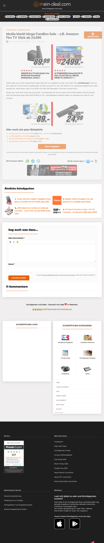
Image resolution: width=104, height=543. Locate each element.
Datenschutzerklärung (12, 496)
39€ (40, 133)
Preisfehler (58, 506)
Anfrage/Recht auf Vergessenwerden (18, 505)
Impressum (58, 442)
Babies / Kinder (61, 396)
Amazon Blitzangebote (63, 455)
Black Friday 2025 (61, 464)
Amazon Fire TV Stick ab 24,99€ (21, 133)
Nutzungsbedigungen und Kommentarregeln (58, 275)
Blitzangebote (61, 400)
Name (11, 264)
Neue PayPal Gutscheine (63, 473)
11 (34, 41)
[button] (10, 242)
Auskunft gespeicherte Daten (15, 509)
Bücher (58, 409)
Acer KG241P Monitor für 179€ (20, 141)
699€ (37, 136)
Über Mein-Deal (60, 446)
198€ (39, 141)
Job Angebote (82, 511)
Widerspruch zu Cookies (13, 500)
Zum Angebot (52, 146)
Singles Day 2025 (61, 468)
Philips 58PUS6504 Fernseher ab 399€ (24, 139)
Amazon (47, 133)
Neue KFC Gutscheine (62, 477)
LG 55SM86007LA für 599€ (19, 136)
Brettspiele (60, 404)
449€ (46, 139)
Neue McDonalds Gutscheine (65, 481)
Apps (58, 391)
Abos (58, 382)
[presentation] (10, 242)
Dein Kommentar (16, 238)
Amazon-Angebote (62, 387)
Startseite (11, 30)
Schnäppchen (23, 30)
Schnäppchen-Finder (62, 451)
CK (8, 41)
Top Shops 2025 (60, 459)
